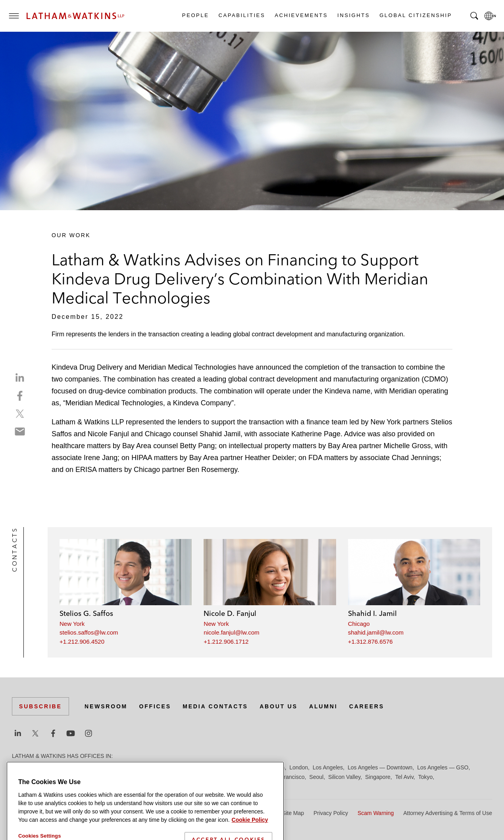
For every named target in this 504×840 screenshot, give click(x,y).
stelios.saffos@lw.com (89, 632)
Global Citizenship (415, 15)
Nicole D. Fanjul (230, 613)
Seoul (316, 777)
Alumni (323, 706)
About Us (279, 706)
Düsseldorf (159, 767)
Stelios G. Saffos (86, 613)
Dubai (134, 767)
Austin (19, 767)
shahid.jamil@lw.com (376, 632)
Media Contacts (215, 706)
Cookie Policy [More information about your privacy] (250, 833)
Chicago (359, 623)
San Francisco (286, 777)
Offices (155, 706)
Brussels (86, 767)
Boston (62, 767)
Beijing (40, 767)
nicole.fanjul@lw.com (231, 632)
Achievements (301, 15)
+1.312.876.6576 (370, 641)
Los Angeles (328, 767)
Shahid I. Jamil (372, 613)
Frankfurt (188, 767)
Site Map (293, 813)
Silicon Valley (344, 777)
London (298, 767)
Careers (366, 706)
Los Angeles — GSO (442, 767)
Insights (353, 15)
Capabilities (242, 15)
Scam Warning (376, 813)
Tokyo (425, 777)
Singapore (378, 777)
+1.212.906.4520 (82, 641)
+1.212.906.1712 (226, 641)
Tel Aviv (404, 777)
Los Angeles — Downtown (380, 767)
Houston (274, 767)
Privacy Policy (331, 813)
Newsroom (106, 706)
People (195, 15)
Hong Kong (245, 767)
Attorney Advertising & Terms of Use (447, 813)
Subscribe (40, 706)
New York (72, 623)
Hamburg (215, 767)
